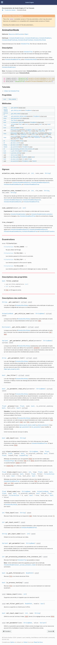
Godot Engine (29, 2)
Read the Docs (38, 642)
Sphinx (12, 642)
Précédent (7, 631)
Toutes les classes (10, 10)
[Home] (2, 10)
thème (25, 642)
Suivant (51, 631)
